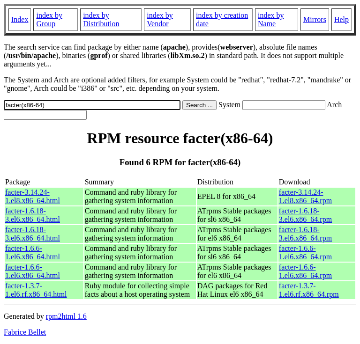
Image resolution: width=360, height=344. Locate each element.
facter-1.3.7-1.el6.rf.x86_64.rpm (309, 290)
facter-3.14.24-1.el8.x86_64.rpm (305, 196)
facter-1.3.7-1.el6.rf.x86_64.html (36, 290)
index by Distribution (101, 19)
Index (19, 19)
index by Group (49, 19)
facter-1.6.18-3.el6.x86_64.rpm (305, 215)
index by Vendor (160, 19)
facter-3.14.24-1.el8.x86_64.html (32, 196)
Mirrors (314, 19)
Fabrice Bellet (25, 332)
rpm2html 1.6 (66, 316)
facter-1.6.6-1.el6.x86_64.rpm (305, 252)
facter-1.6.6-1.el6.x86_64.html (32, 252)
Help (341, 19)
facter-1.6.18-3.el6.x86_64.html (32, 215)
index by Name (271, 19)
